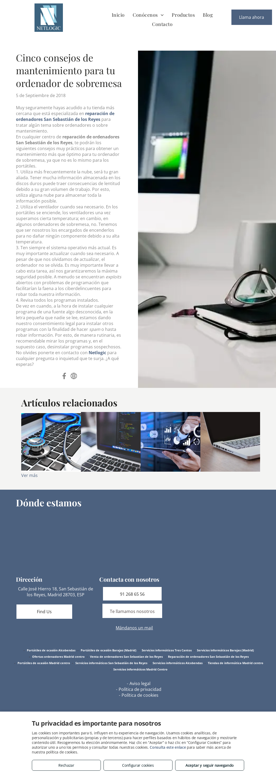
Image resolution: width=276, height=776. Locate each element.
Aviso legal (140, 683)
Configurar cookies (138, 765)
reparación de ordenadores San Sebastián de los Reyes (65, 116)
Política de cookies (140, 695)
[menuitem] (118, 14)
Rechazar (66, 765)
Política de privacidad (140, 689)
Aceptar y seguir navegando (210, 765)
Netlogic (97, 353)
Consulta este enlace (168, 747)
